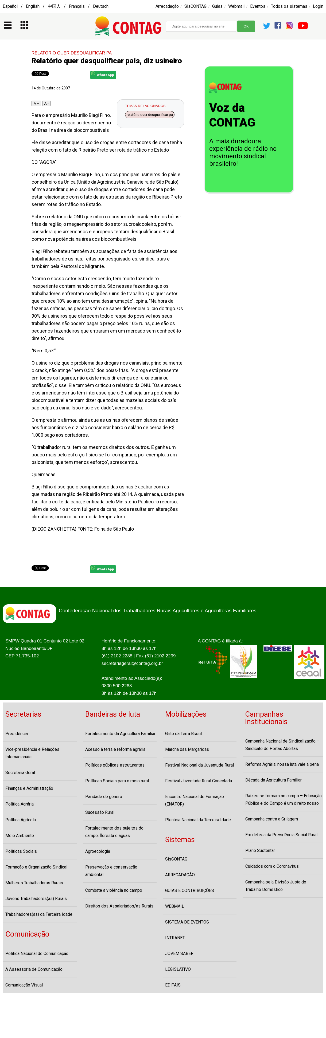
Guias (217, 6)
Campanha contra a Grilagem (271, 819)
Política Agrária (19, 804)
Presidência (16, 733)
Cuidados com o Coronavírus (272, 866)
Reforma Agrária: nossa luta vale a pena (282, 764)
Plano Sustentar (260, 850)
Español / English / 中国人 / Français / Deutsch (55, 6)
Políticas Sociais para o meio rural (117, 780)
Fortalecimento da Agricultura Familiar (120, 733)
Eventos (257, 6)
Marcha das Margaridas (187, 749)
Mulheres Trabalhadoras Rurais (34, 882)
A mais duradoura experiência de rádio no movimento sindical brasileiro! (243, 152)
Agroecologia (97, 851)
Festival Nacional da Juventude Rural (199, 765)
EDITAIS (173, 985)
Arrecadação (167, 6)
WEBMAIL (174, 906)
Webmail (236, 6)
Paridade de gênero (103, 796)
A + (36, 103)
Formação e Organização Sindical (36, 867)
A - (46, 103)
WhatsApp (102, 74)
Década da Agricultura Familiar (273, 780)
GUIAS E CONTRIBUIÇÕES (189, 890)
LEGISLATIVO (178, 969)
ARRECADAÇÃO (180, 874)
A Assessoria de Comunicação (34, 969)
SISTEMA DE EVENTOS (187, 922)
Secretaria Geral (20, 772)
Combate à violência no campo (113, 890)
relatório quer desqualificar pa (150, 115)
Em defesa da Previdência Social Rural (281, 834)
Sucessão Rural (99, 812)
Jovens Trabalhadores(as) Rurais (36, 898)
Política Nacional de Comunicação (36, 953)
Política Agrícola (20, 819)
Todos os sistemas (289, 6)
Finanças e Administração (29, 788)
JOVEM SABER (179, 953)
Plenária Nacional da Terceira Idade (198, 819)
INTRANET (175, 937)
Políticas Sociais (21, 851)
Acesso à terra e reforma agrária (115, 749)
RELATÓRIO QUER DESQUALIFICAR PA (72, 53)
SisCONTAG (195, 6)
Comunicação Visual (24, 985)
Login (318, 6)
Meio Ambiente (19, 835)
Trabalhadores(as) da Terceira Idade (38, 914)
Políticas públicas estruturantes (115, 765)
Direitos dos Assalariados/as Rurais (119, 906)
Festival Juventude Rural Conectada (198, 780)
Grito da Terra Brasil (183, 733)
